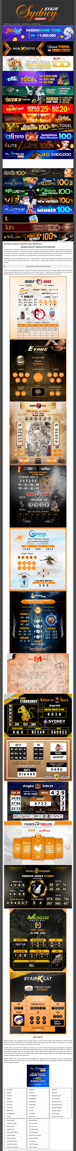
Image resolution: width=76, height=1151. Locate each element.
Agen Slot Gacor (33, 1126)
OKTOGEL (9, 1098)
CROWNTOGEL (32, 1098)
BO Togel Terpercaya (56, 1101)
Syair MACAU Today (35, 24)
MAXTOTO (31, 1093)
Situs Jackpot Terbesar (12, 1132)
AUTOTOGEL (10, 1101)
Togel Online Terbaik (11, 1123)
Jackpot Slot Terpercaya (12, 1147)
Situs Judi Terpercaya (57, 1104)
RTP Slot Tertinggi (33, 1132)
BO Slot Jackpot (55, 1113)
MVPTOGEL (9, 1104)
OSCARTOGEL (32, 1101)
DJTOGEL (9, 1093)
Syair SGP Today (16, 24)
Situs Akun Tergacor (56, 1110)
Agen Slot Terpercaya (57, 1107)
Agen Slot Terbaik (11, 1135)
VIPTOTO (9, 1116)
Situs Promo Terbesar (12, 1141)
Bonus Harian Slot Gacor (57, 1116)
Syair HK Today (7, 24)
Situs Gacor (54, 1093)
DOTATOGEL (10, 1090)
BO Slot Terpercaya (56, 1096)
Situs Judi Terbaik (56, 1098)
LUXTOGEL (31, 1107)
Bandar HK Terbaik (33, 1138)
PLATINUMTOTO (11, 1113)
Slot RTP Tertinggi (33, 1144)
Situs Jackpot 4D (33, 1123)
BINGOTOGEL (32, 1104)
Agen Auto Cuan (10, 1129)
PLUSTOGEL (32, 1113)
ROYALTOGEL (10, 1110)
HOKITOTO (54, 1090)
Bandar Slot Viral (11, 1126)
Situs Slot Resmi (33, 1120)
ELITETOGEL (10, 1107)
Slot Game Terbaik (33, 1129)
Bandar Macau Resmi (12, 1144)
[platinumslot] (38, 1076)
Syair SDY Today (25, 24)
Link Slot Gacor (33, 1141)
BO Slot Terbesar (33, 1147)
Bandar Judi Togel (11, 1138)
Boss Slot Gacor (10, 1120)
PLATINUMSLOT (33, 1096)
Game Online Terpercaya (35, 1135)
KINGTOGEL (32, 1116)
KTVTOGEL (9, 1096)
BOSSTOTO (32, 1090)
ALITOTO (31, 1110)
